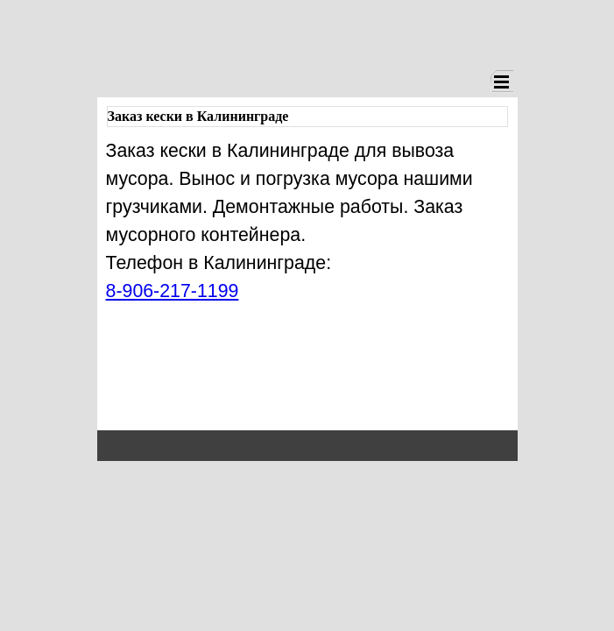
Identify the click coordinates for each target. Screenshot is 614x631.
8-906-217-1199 (172, 290)
